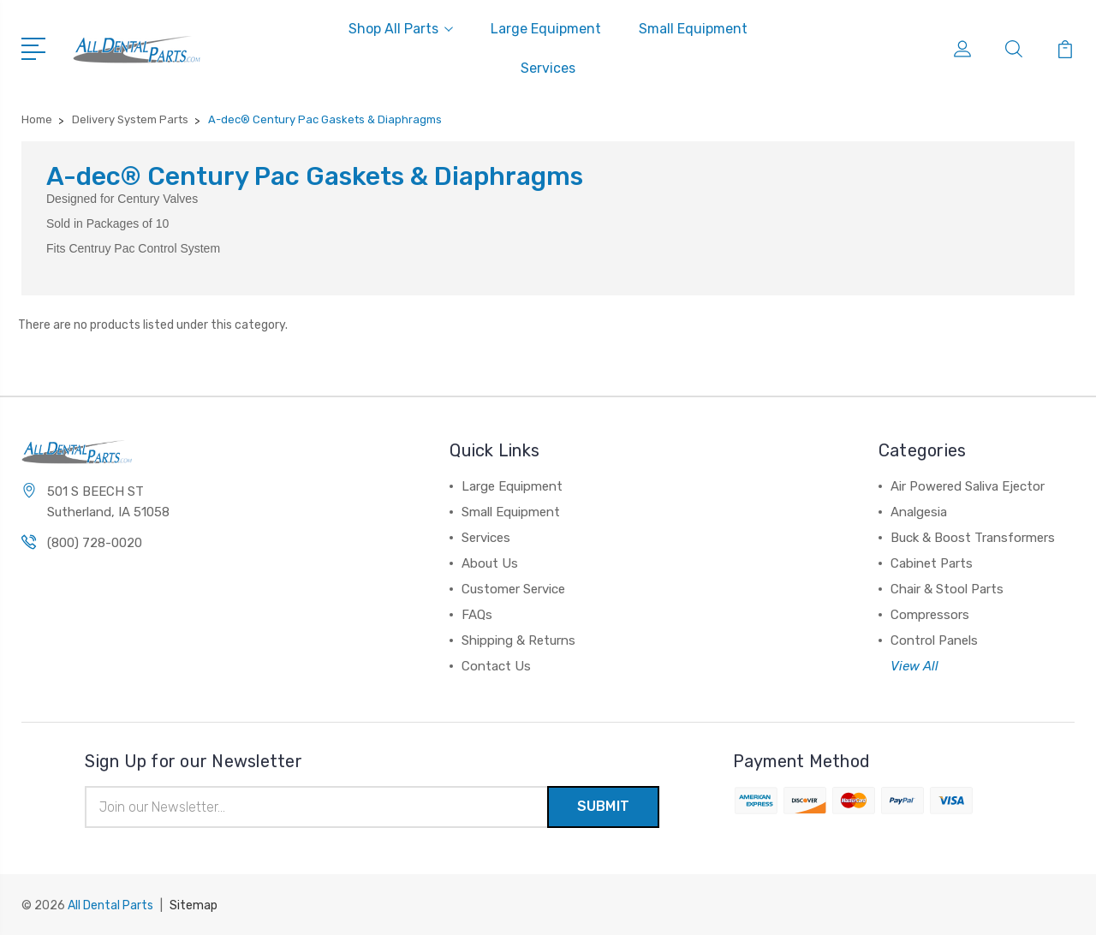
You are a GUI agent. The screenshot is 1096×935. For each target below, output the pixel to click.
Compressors (929, 614)
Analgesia (918, 512)
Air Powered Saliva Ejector (967, 486)
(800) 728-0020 (94, 543)
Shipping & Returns (518, 640)
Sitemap (193, 905)
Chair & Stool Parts (947, 589)
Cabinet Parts (931, 563)
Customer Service (513, 589)
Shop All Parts (400, 29)
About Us (490, 563)
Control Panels (934, 640)
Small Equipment (693, 29)
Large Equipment (546, 29)
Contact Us (496, 666)
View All (914, 666)
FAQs (477, 614)
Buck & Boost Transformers (972, 537)
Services (548, 68)
